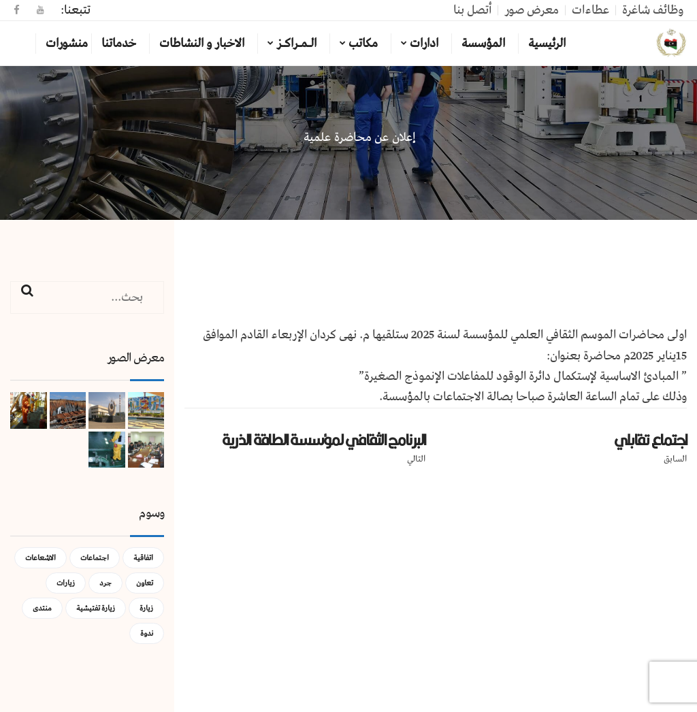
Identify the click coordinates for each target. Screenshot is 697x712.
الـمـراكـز (296, 43)
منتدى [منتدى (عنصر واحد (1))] (42, 608)
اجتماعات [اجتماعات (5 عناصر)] (94, 558)
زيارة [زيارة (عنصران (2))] (146, 608)
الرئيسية (547, 43)
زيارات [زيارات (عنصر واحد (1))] (65, 583)
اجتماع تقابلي (650, 439)
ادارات (424, 43)
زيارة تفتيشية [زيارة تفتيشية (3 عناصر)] (95, 608)
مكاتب (363, 43)
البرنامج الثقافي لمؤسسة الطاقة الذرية (323, 439)
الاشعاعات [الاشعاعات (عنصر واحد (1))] (40, 558)
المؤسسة (483, 43)
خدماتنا (118, 43)
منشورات (67, 43)
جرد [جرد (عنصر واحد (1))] (105, 583)
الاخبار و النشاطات (201, 43)
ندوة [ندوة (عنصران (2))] (146, 633)
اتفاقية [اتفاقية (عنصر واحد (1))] (143, 558)
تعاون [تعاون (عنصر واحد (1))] (144, 583)
